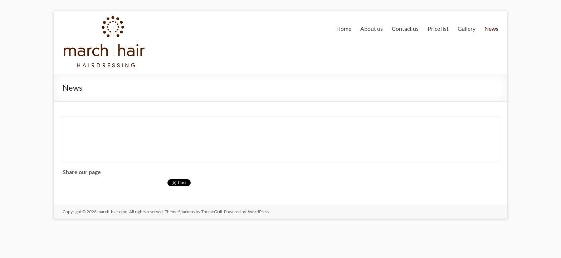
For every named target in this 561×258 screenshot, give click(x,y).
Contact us (405, 28)
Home (343, 28)
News (491, 28)
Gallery (466, 28)
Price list (438, 28)
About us (371, 28)
